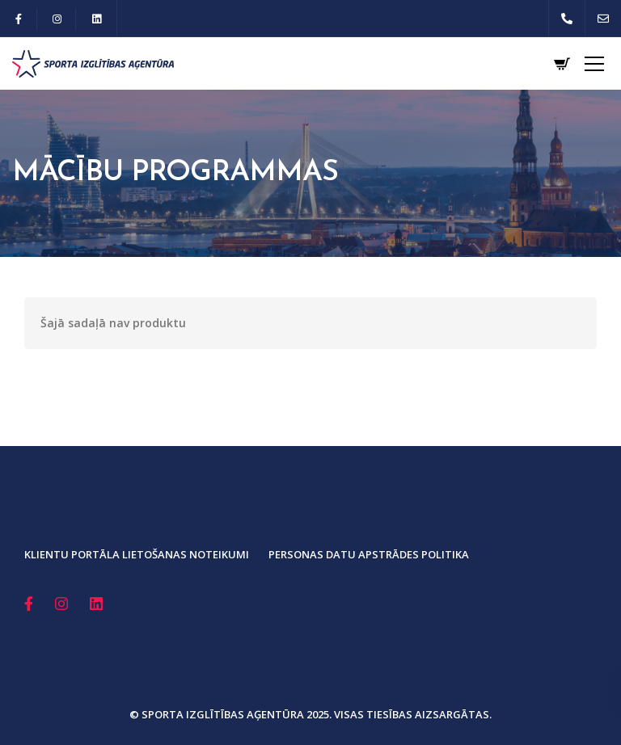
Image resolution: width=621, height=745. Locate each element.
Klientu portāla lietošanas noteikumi (136, 554)
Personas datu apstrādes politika (368, 554)
